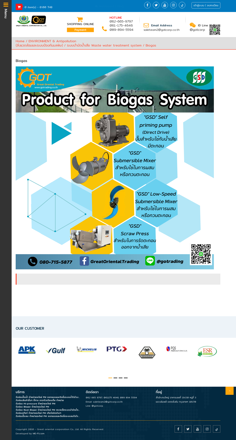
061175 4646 (111, 397)
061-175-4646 (121, 25)
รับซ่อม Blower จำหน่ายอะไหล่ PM (32, 406)
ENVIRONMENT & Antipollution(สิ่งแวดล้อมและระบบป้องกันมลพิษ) (46, 43)
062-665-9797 (121, 21)
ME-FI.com (38, 433)
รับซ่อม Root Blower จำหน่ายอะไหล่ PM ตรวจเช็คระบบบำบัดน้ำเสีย (48, 409)
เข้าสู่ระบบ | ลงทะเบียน (206, 5)
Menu (5, 10)
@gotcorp (197, 29)
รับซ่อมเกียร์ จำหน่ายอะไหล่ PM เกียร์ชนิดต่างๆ (38, 413)
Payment (80, 30)
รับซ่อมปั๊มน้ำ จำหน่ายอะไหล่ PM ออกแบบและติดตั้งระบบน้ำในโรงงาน (48, 397)
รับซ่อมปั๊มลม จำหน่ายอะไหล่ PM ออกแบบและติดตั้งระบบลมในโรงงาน (48, 416)
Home (20, 41)
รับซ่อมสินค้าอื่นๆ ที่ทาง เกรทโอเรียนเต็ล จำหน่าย (40, 400)
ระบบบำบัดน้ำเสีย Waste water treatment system (104, 45)
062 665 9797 (94, 397)
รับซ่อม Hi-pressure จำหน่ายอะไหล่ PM (35, 403)
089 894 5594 (128, 397)
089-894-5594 (121, 29)
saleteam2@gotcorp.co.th (162, 29)
